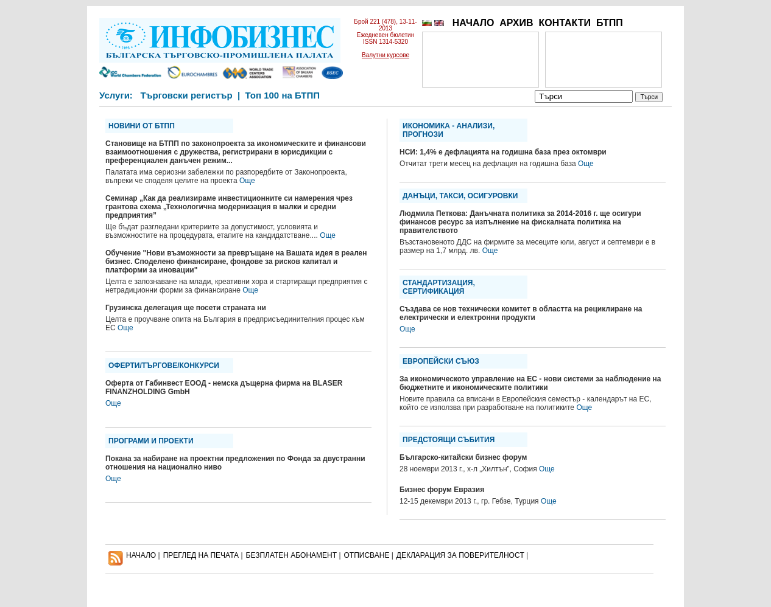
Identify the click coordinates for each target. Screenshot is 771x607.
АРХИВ (516, 23)
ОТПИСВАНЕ (367, 555)
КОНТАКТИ (564, 23)
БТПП (609, 23)
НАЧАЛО (473, 23)
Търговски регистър (186, 95)
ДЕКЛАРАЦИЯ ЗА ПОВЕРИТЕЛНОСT (460, 555)
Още (247, 180)
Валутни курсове (385, 55)
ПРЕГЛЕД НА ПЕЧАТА (201, 555)
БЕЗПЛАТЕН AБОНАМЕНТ (291, 555)
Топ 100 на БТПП (282, 95)
